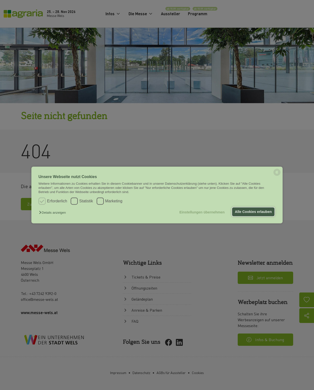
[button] (54, 212)
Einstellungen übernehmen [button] (202, 212)
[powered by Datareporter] (277, 175)
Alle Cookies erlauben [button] (253, 212)
